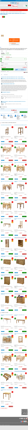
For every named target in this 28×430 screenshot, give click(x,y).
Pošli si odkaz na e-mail (3, 71)
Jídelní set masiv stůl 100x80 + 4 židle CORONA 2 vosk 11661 (7, 333)
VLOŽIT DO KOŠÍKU (7, 69)
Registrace (24, 0)
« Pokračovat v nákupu (4, 408)
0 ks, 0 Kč (24, 5)
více (23, 49)
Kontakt (27, 0)
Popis (1, 74)
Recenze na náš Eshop (18, 0)
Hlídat (7, 71)
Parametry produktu (6, 74)
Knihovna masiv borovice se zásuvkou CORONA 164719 (20, 237)
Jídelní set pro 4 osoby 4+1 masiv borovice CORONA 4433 (20, 144)
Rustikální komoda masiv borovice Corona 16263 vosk (20, 293)
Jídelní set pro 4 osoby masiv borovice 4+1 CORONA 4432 (7, 144)
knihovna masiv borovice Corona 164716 (6, 237)
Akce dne (15, 6)
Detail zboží (10, 141)
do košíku (24, 141)
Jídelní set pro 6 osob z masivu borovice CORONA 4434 (20, 352)
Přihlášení (22, 0)
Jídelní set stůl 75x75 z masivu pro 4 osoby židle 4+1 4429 (20, 371)
